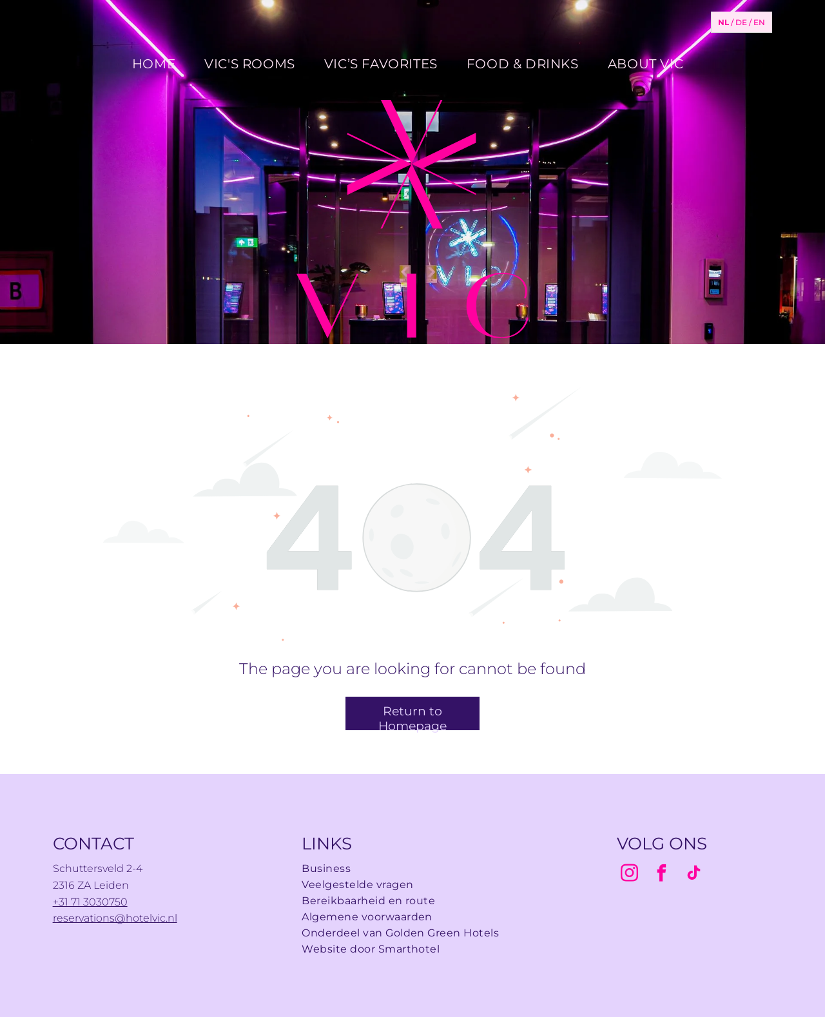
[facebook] (662, 874)
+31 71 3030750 (90, 902)
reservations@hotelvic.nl (115, 918)
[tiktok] (694, 874)
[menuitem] (158, 63)
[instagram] (630, 874)
